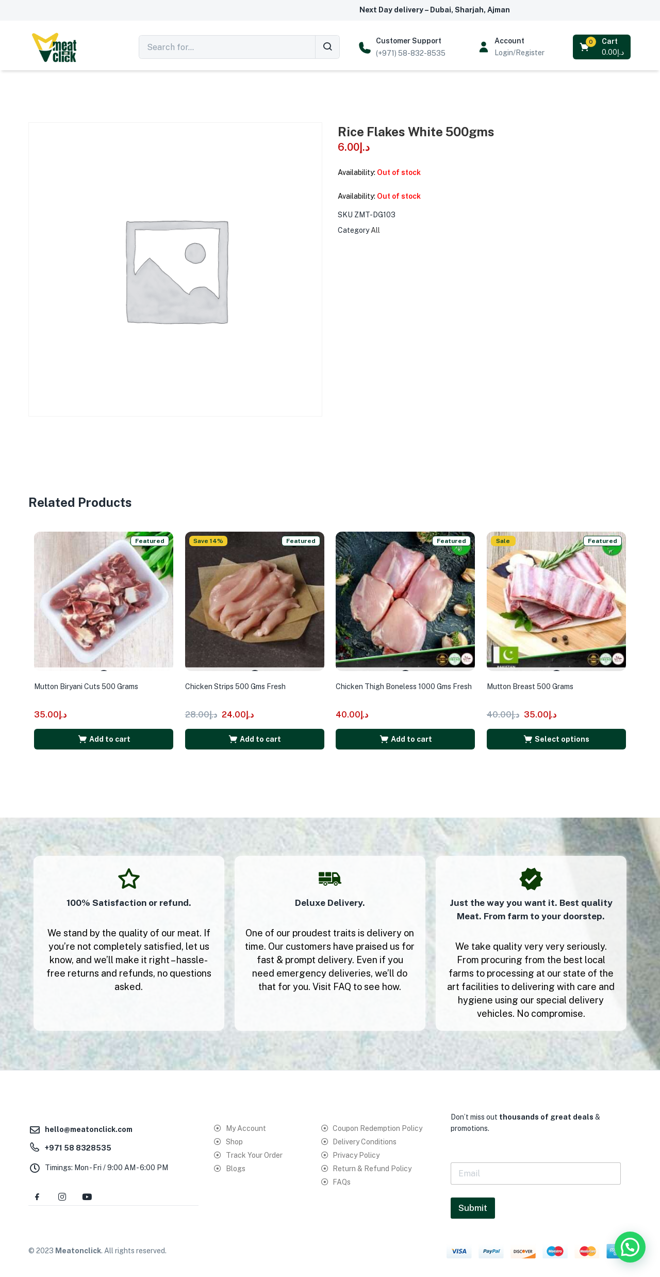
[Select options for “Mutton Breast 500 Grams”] (556, 732)
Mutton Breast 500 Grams (534, 679)
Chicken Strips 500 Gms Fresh (240, 679)
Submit (472, 1202)
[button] (602, 47)
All (375, 230)
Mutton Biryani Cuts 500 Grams (91, 679)
